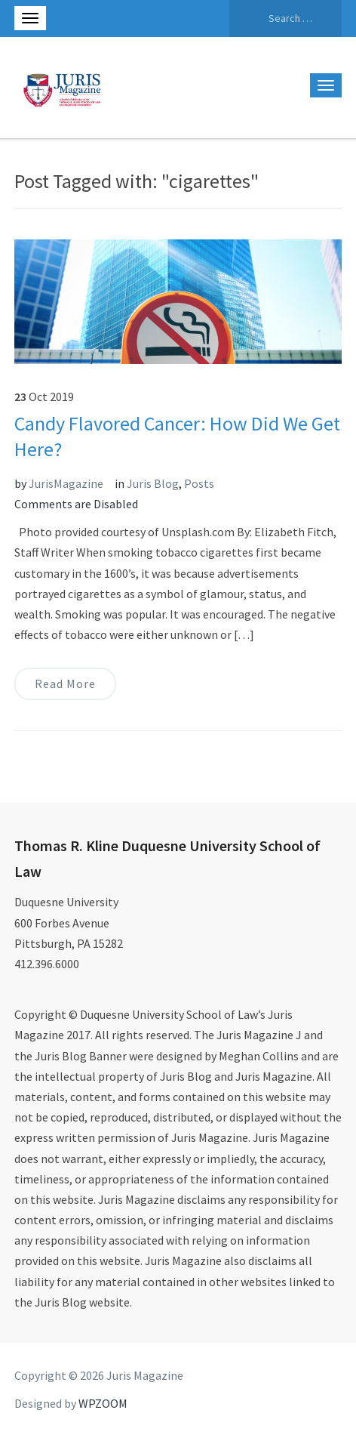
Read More (65, 683)
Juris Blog (153, 483)
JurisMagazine (66, 483)
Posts (199, 483)
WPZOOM (102, 1403)
